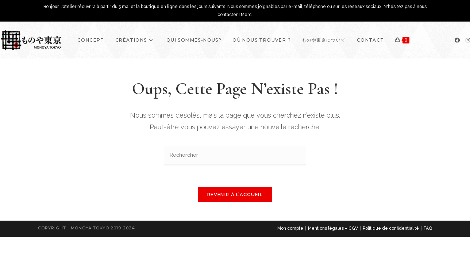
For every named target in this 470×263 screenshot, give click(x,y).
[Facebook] (457, 40)
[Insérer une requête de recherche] (235, 155)
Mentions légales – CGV (333, 229)
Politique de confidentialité (391, 229)
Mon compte (290, 229)
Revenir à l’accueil (235, 195)
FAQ (428, 229)
